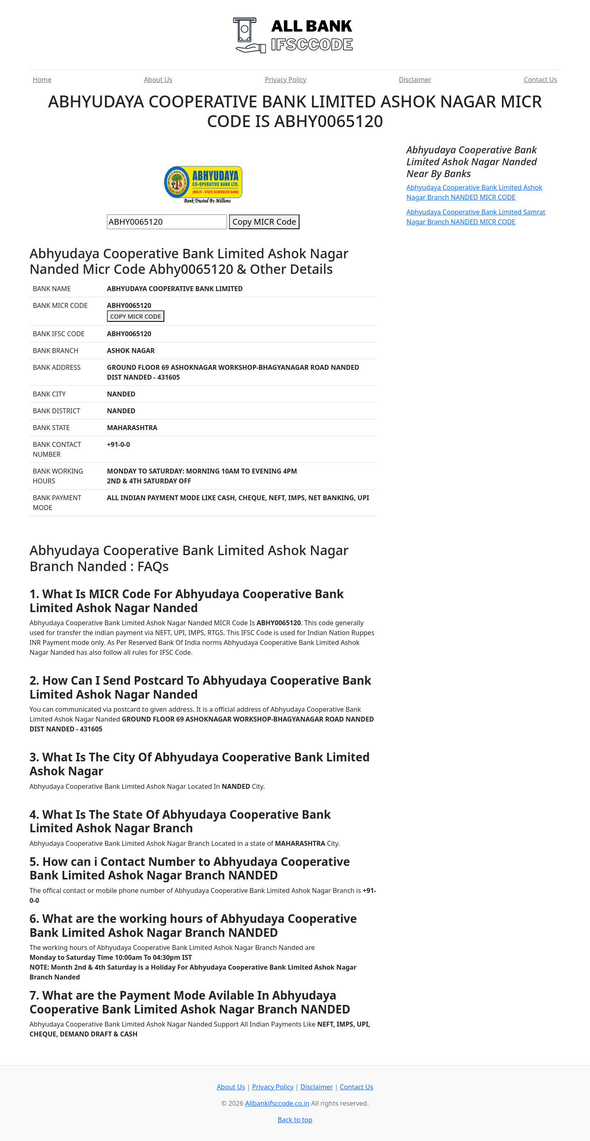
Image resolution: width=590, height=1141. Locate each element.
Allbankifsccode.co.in (277, 1103)
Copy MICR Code (264, 221)
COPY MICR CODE (135, 316)
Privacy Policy (285, 79)
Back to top (295, 1119)
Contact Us (540, 79)
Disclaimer (415, 79)
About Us (158, 79)
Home (42, 79)
